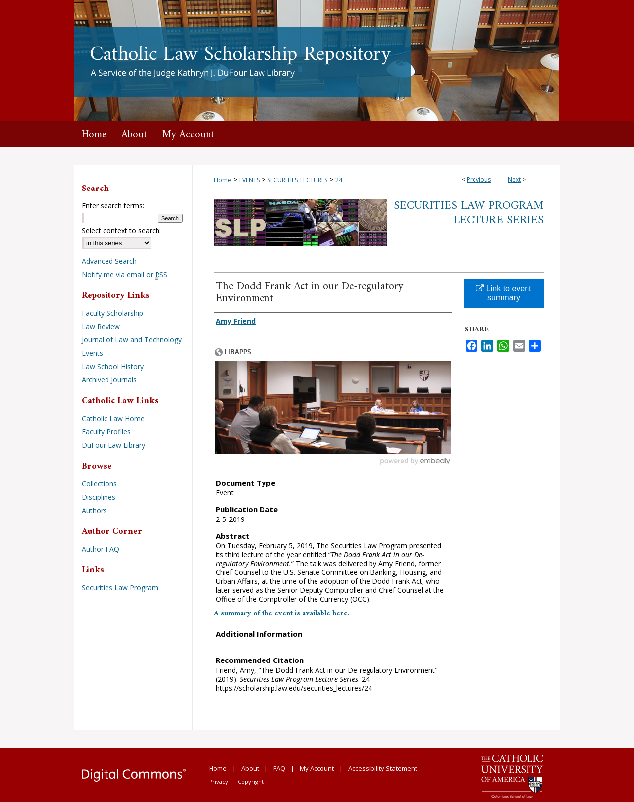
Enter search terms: (113, 205)
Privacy (218, 781)
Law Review (101, 326)
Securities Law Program (120, 587)
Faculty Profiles (106, 431)
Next (514, 179)
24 (338, 180)
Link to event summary (503, 293)
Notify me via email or (124, 274)
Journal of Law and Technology (132, 339)
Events (92, 353)
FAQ (279, 768)
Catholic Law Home (113, 418)
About (250, 768)
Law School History (113, 366)
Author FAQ (100, 549)
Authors (94, 510)
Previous (479, 179)
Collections (99, 483)
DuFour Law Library (113, 445)
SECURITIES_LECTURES (297, 180)
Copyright (251, 781)
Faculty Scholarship (112, 313)
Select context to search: (121, 230)
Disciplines (98, 497)
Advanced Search (109, 261)
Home (222, 180)
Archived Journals (109, 379)
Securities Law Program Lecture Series (469, 213)
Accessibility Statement (382, 768)
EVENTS (249, 180)
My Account (317, 768)
